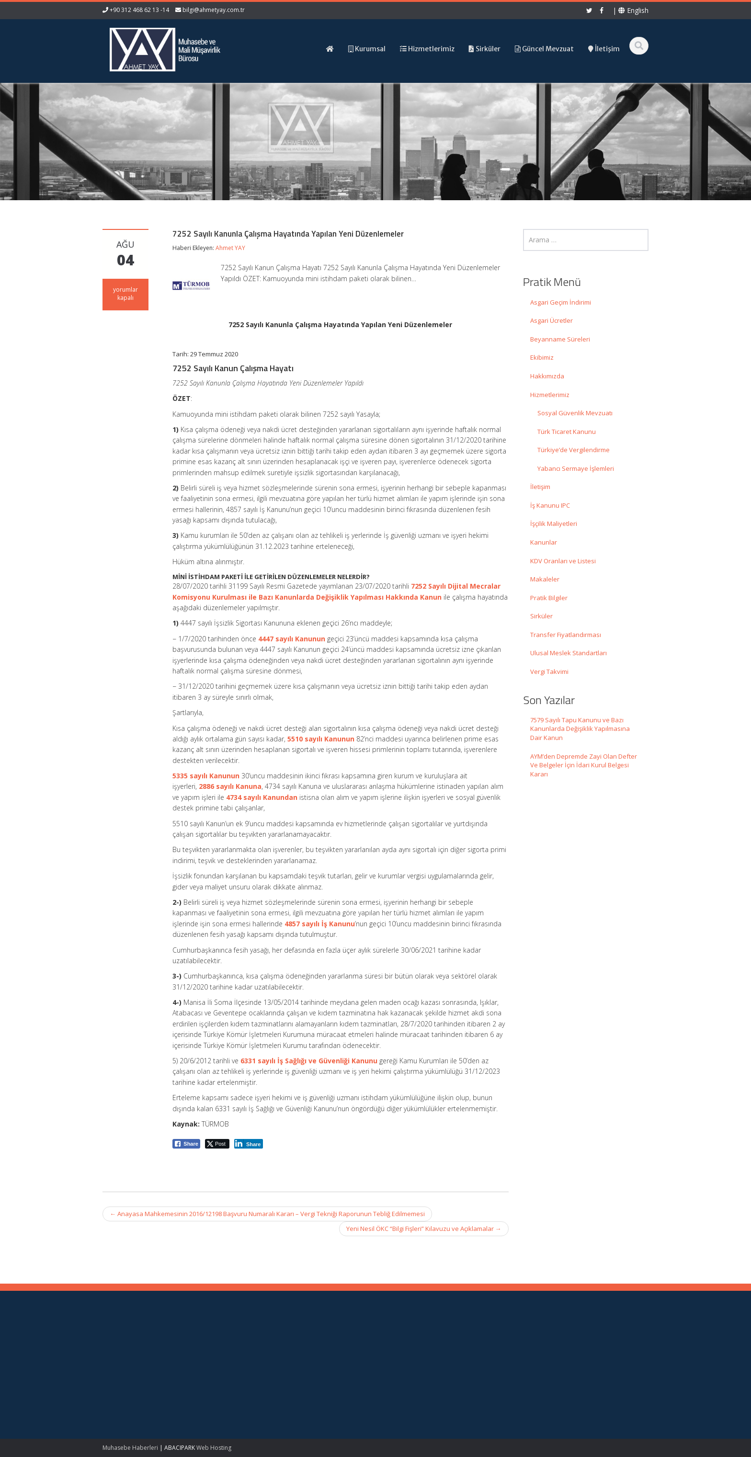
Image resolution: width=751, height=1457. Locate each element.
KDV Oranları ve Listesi (563, 561)
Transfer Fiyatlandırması (565, 634)
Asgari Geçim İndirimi (560, 302)
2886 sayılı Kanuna (230, 786)
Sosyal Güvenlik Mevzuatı (575, 413)
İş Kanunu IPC (550, 505)
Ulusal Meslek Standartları (568, 653)
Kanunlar (543, 542)
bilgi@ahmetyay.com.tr (213, 10)
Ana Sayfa (410, 1344)
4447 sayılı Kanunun (291, 638)
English (633, 10)
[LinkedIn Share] (248, 1144)
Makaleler (544, 579)
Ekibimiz (542, 357)
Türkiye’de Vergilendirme (573, 449)
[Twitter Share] (217, 1144)
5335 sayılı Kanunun (205, 775)
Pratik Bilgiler (549, 597)
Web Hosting (213, 1448)
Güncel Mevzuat (418, 1370)
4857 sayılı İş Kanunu (319, 923)
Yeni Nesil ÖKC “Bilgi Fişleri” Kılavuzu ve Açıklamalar (423, 1228)
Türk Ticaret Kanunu (566, 431)
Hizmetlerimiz (549, 394)
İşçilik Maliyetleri (553, 523)
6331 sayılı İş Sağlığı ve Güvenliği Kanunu (308, 1060)
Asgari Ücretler (551, 320)
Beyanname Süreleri (560, 339)
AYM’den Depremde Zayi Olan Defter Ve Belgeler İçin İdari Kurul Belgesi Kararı (583, 765)
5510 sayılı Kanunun (320, 738)
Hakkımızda (547, 376)
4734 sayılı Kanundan (261, 797)
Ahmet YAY (230, 248)
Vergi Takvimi (549, 671)
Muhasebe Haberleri (130, 1448)
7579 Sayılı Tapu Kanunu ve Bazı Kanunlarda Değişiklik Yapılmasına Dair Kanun (580, 729)
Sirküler (541, 616)
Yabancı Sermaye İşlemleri (575, 468)
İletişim (540, 486)
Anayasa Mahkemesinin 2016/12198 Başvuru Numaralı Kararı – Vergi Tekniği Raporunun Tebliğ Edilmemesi (267, 1213)
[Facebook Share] (186, 1144)
